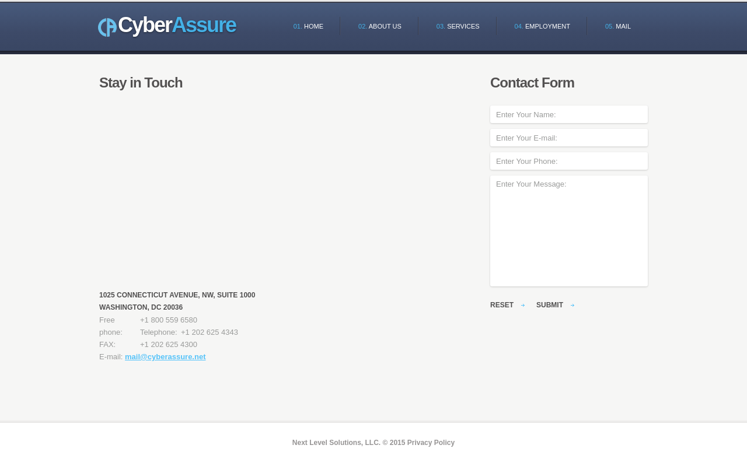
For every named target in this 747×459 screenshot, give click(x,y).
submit (549, 305)
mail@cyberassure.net (165, 356)
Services (458, 26)
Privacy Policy (431, 443)
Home (308, 26)
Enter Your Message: (569, 231)
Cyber (177, 25)
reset (502, 305)
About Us (380, 26)
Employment (542, 26)
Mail (618, 26)
